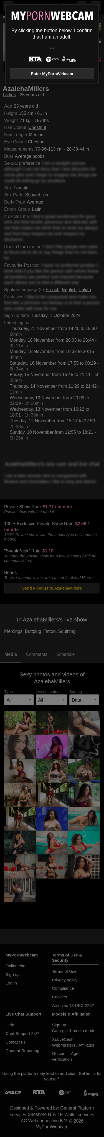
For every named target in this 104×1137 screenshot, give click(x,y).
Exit (52, 48)
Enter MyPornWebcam (52, 74)
